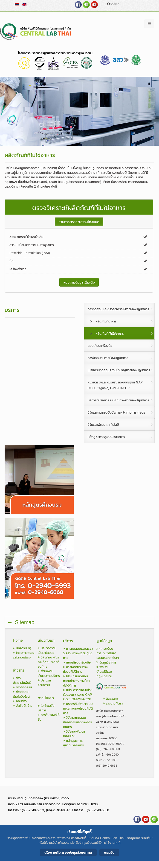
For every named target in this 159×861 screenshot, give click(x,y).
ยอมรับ (109, 852)
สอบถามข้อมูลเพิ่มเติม (79, 282)
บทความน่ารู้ (22, 648)
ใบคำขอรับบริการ (46, 708)
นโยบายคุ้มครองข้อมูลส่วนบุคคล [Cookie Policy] (68, 852)
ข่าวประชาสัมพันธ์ (22, 680)
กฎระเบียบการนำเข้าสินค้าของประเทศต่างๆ (107, 653)
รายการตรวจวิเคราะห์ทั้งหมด (79, 221)
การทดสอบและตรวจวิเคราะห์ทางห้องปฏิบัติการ (78, 653)
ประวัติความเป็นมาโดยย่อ (47, 650)
